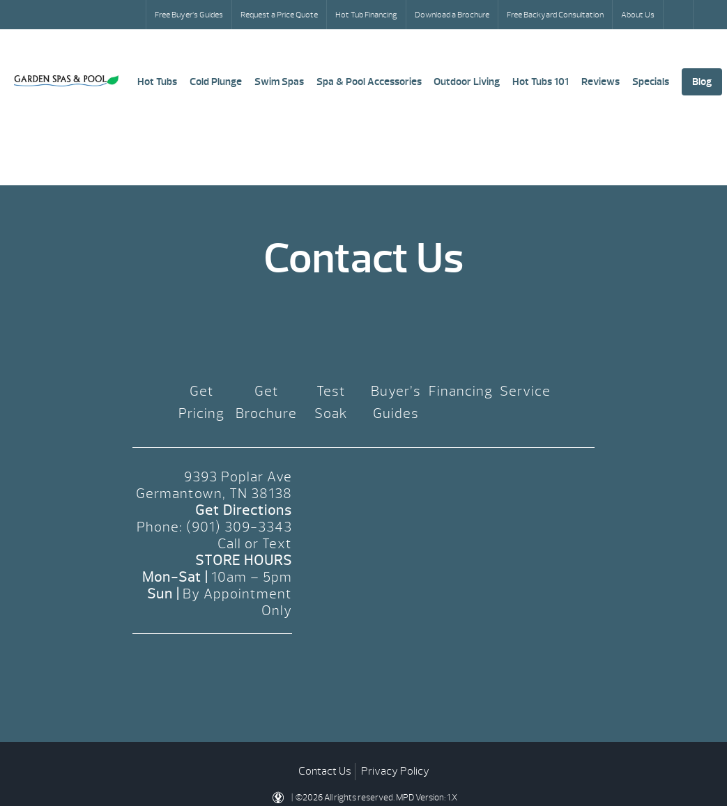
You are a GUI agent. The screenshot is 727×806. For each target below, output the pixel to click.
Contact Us (324, 771)
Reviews (600, 81)
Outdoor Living (467, 81)
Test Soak (331, 402)
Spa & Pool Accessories (369, 81)
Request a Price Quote (279, 14)
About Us (638, 14)
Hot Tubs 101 (540, 81)
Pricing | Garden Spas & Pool (66, 80)
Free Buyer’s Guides (189, 14)
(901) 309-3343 (239, 527)
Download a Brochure (452, 14)
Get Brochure (266, 402)
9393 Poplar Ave (238, 477)
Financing (461, 391)
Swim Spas (279, 81)
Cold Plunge (216, 81)
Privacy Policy (395, 771)
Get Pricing (201, 402)
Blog (702, 81)
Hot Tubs (157, 81)
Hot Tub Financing (366, 14)
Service (525, 391)
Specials (650, 81)
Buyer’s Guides (396, 402)
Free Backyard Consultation (555, 14)
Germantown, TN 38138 (214, 493)
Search (680, 14)
